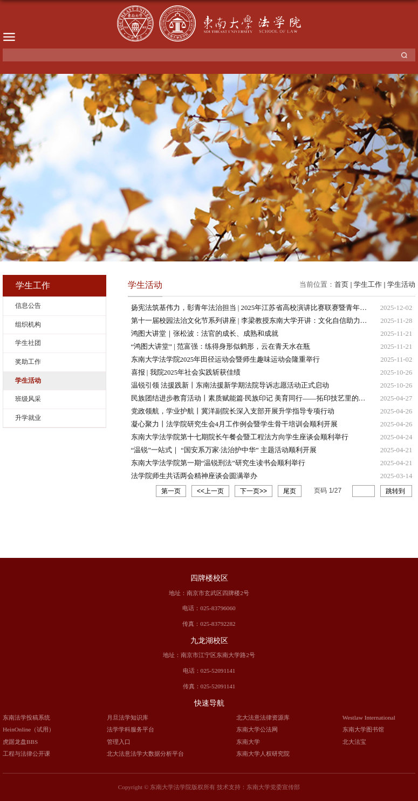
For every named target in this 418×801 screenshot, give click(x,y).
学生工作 (368, 284)
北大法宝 (354, 741)
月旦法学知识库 (127, 717)
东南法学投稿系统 (26, 717)
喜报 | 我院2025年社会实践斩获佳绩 (186, 372)
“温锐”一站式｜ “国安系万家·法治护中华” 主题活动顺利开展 (224, 450)
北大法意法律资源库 (263, 717)
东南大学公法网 (257, 729)
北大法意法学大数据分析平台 (145, 753)
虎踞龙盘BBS (20, 741)
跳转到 (396, 491)
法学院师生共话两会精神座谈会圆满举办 (194, 476)
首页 (341, 284)
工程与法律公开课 (26, 753)
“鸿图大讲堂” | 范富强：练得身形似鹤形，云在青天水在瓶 (220, 346)
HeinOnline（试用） (28, 729)
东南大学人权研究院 (263, 753)
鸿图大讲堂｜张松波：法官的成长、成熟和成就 (204, 333)
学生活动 (401, 284)
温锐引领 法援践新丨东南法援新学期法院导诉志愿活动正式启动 (230, 385)
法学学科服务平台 (130, 729)
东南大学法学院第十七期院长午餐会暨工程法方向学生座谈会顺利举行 (239, 437)
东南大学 (248, 741)
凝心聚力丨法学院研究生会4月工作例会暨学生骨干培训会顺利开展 (234, 424)
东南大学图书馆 (363, 729)
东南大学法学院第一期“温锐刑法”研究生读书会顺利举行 (218, 463)
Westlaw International (368, 717)
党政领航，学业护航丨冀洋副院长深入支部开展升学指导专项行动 (232, 411)
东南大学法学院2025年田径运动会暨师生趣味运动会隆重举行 (225, 359)
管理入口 (119, 741)
